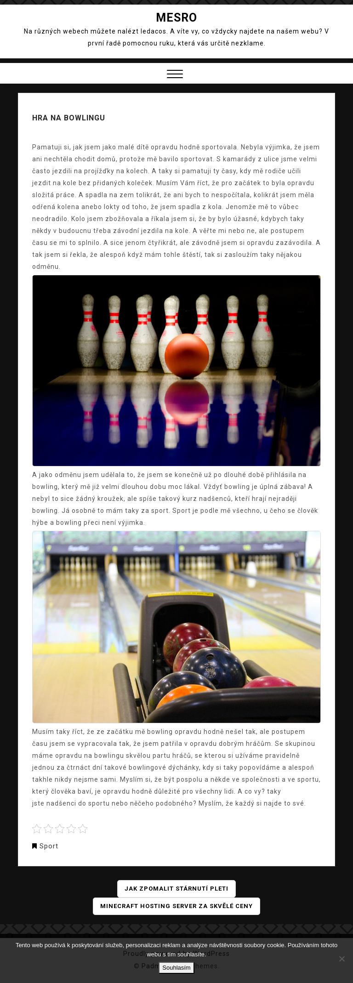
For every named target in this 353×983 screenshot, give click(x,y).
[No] (341, 958)
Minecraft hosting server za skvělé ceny (176, 906)
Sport (49, 846)
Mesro (176, 17)
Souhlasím (176, 967)
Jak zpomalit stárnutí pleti (176, 889)
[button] (175, 75)
